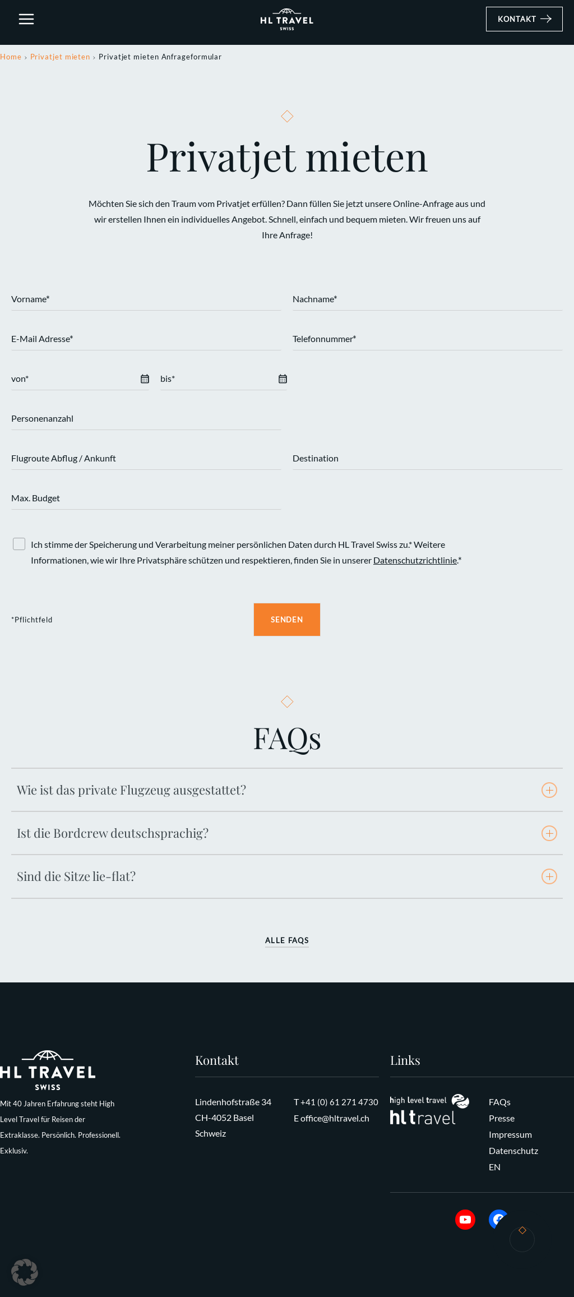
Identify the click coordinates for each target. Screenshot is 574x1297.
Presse (502, 1120)
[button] (524, 24)
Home (11, 60)
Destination (316, 461)
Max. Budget (35, 501)
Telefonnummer (325, 342)
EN (495, 1167)
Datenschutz (513, 1151)
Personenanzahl (42, 421)
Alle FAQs (287, 943)
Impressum (510, 1135)
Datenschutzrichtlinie (415, 563)
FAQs (500, 1104)
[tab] (287, 793)
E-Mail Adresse (42, 342)
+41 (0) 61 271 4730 (339, 1104)
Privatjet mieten (60, 60)
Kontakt (522, 1243)
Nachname (315, 302)
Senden (287, 623)
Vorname (30, 302)
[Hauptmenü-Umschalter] (27, 24)
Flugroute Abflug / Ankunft (63, 461)
